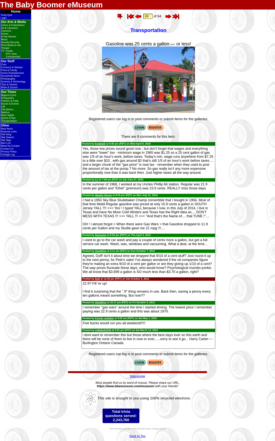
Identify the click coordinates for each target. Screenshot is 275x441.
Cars (3, 64)
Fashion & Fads (10, 100)
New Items (7, 128)
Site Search (7, 137)
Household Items (10, 75)
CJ (96, 179)
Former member (104, 318)
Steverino (100, 235)
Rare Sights (7, 115)
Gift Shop (6, 134)
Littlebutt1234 (103, 330)
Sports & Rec (8, 118)
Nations (5, 112)
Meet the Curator (10, 145)
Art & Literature (9, 28)
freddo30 (100, 143)
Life (3, 106)
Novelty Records (10, 42)
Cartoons (6, 30)
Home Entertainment (12, 73)
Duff (97, 278)
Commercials (13, 56)
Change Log (8, 154)
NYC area (11, 53)
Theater (5, 48)
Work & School (9, 87)
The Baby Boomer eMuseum (51, 5)
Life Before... (8, 109)
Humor (5, 33)
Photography (8, 78)
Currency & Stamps (12, 67)
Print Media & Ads (11, 45)
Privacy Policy (9, 151)
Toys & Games (9, 84)
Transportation (9, 120)
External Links (9, 131)
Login (4, 17)
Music (4, 39)
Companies (7, 98)
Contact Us (7, 148)
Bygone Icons (8, 95)
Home (16, 11)
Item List (6, 143)
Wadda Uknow (103, 195)
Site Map (6, 140)
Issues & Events (10, 103)
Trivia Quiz (6, 15)
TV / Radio (7, 50)
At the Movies (8, 36)
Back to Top (137, 436)
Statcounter (137, 376)
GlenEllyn (100, 250)
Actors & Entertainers (13, 25)
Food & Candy (9, 70)
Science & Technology (13, 81)
